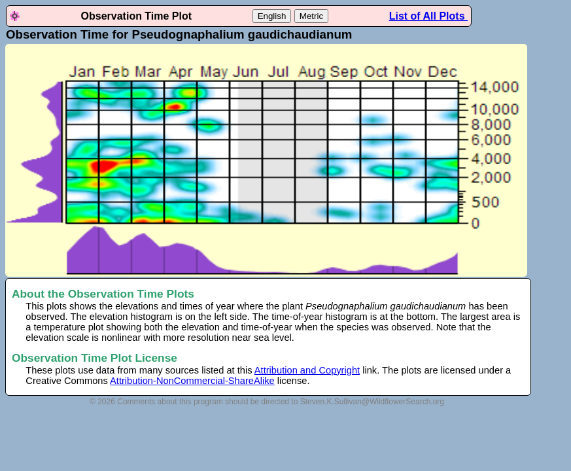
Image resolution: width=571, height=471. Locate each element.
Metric (311, 16)
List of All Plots (428, 16)
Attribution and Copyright (307, 370)
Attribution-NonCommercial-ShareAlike (192, 380)
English (272, 16)
